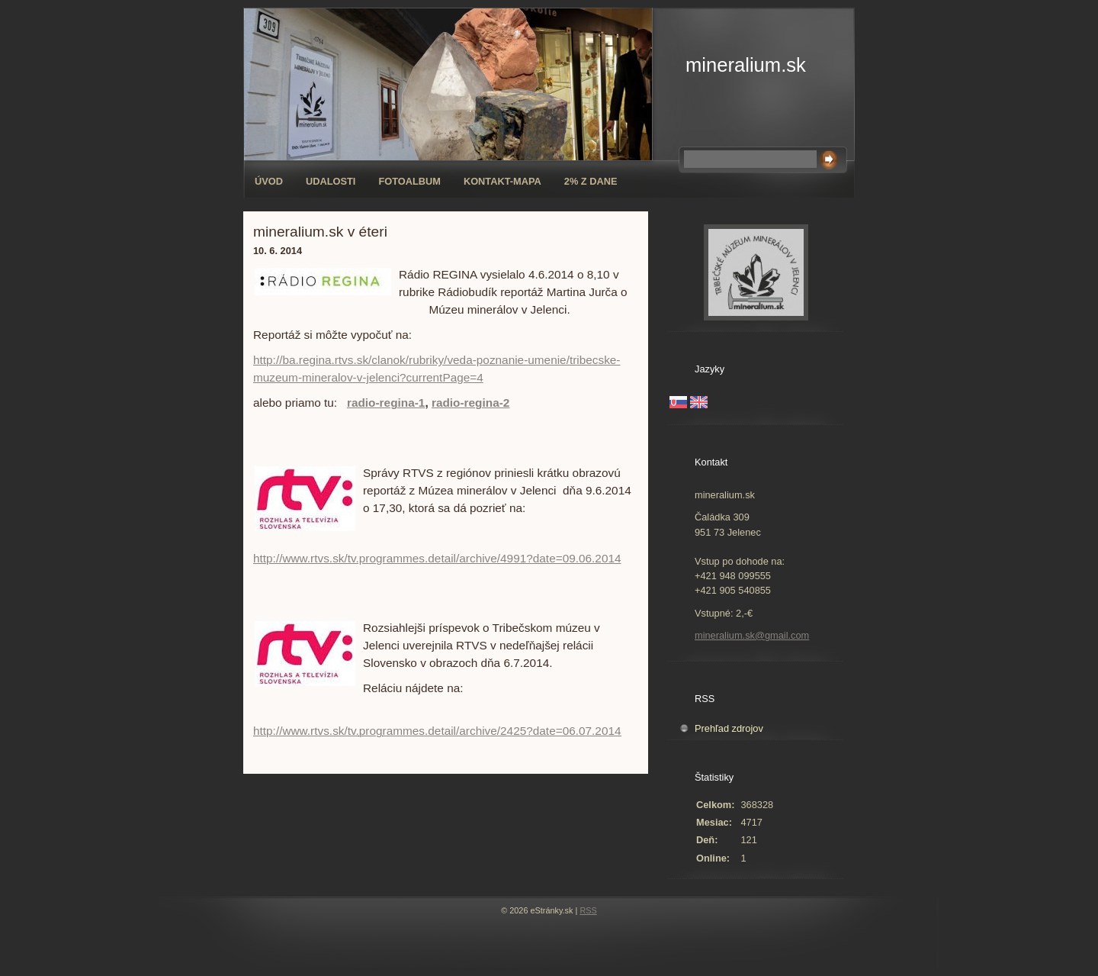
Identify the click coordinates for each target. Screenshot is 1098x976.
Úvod (269, 181)
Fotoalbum (409, 181)
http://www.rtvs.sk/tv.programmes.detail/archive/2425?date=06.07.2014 (437, 730)
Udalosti (330, 181)
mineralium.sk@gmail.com (752, 635)
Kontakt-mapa (502, 181)
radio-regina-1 (386, 402)
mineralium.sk (745, 65)
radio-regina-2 (470, 402)
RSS (588, 910)
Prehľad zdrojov (729, 728)
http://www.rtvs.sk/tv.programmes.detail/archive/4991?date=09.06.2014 (437, 558)
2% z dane (591, 181)
